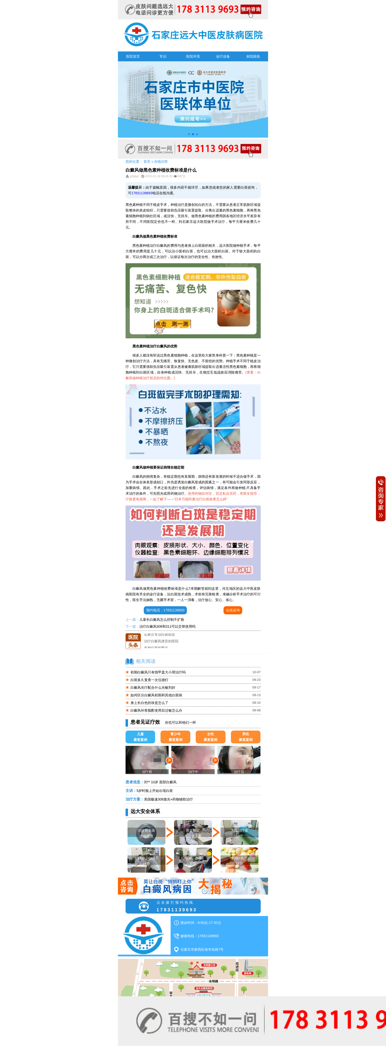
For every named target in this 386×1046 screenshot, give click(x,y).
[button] (189, 134)
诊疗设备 (223, 56)
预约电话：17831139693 (165, 610)
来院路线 (253, 56)
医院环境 (193, 56)
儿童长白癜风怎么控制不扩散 (161, 619)
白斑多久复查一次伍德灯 (149, 680)
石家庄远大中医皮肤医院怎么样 (168, 633)
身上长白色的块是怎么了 (149, 703)
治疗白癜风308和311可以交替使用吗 (167, 626)
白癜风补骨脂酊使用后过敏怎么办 (156, 710)
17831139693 (142, 193)
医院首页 (133, 56)
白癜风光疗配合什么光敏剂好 (152, 687)
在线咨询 (233, 610)
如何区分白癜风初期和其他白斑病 (156, 695)
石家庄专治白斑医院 (159, 640)
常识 (163, 56)
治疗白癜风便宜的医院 (161, 647)
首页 (147, 161)
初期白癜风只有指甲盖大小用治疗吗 (158, 672)
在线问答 (161, 161)
